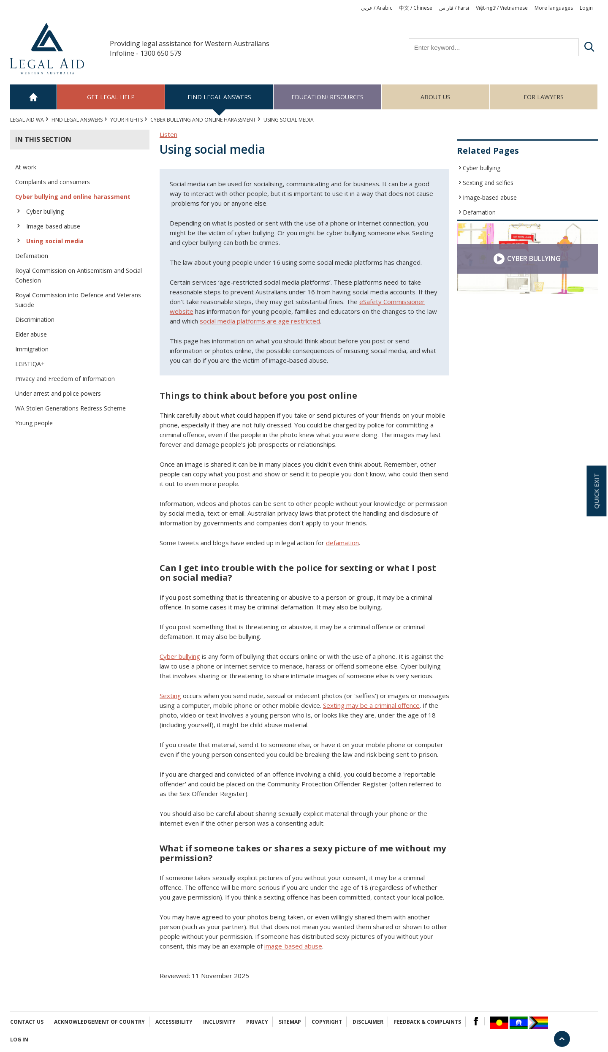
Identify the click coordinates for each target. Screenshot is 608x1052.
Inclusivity (219, 1021)
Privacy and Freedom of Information (65, 379)
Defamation (31, 256)
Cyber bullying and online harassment (203, 119)
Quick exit (596, 490)
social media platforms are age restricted (260, 321)
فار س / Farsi (454, 7)
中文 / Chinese (415, 7)
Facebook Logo (476, 1021)
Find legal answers (219, 97)
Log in (19, 1039)
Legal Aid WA (27, 119)
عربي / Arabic (376, 7)
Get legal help (111, 97)
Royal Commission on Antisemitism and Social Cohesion (78, 275)
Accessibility (174, 1021)
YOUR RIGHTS (126, 119)
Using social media (55, 241)
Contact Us (26, 1021)
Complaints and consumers (52, 182)
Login (586, 7)
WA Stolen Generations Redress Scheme (70, 408)
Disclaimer (368, 1021)
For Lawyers (544, 97)
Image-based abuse (53, 226)
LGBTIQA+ (30, 364)
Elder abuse (31, 334)
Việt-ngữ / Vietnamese (502, 7)
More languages (554, 7)
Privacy (257, 1021)
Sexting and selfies (488, 183)
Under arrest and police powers (58, 393)
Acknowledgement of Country (99, 1021)
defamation (342, 542)
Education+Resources (327, 97)
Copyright (327, 1021)
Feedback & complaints (427, 1021)
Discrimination (34, 319)
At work (25, 167)
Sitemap (290, 1021)
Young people (34, 423)
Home (33, 96)
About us (436, 97)
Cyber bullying (45, 211)
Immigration (32, 349)
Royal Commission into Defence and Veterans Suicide (78, 300)
